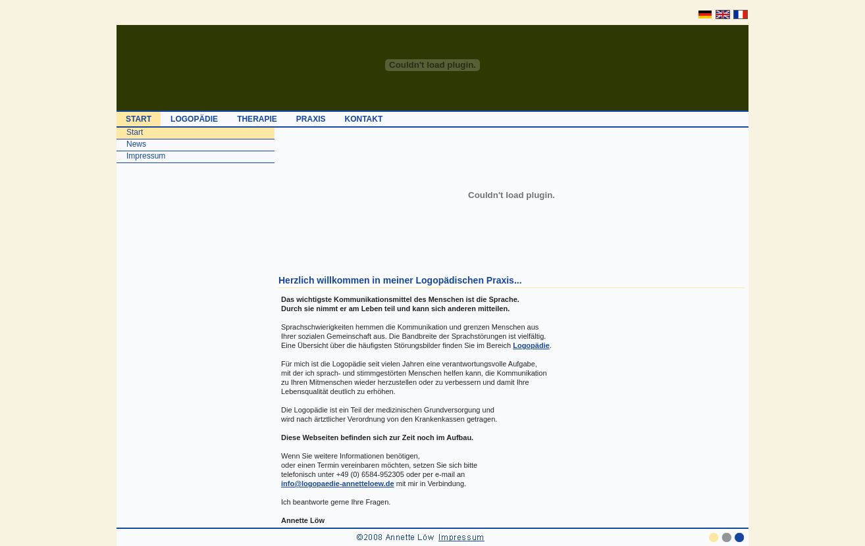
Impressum (145, 156)
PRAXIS (311, 119)
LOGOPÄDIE (194, 119)
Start (134, 132)
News (136, 144)
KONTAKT (364, 119)
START (138, 119)
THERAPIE (257, 119)
